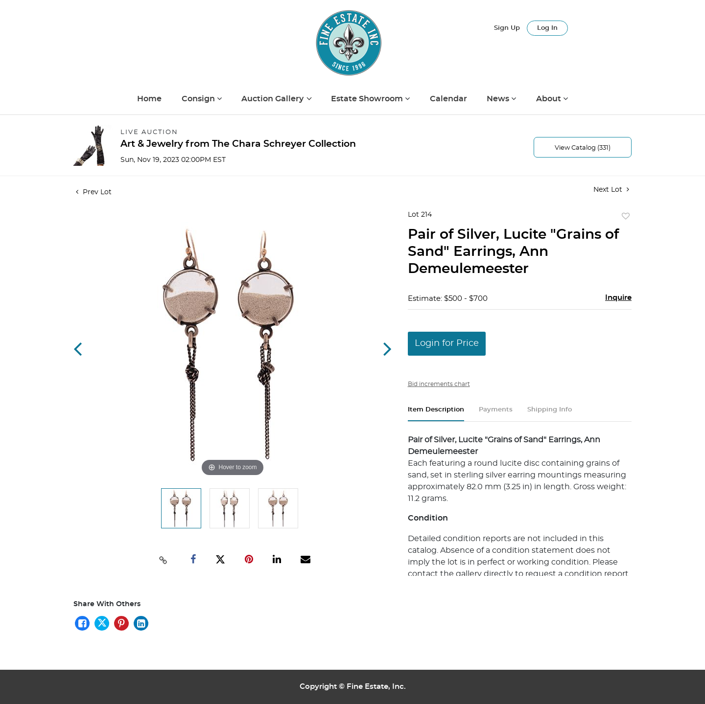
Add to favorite (626, 217)
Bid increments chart (439, 384)
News (499, 99)
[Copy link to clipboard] (163, 559)
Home (149, 99)
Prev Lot (94, 192)
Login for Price (447, 343)
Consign (199, 99)
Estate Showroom (368, 99)
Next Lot (611, 189)
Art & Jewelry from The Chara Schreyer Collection (238, 144)
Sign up (507, 28)
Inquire (618, 297)
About (549, 99)
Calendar (448, 99)
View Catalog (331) (583, 148)
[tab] (436, 413)
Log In (547, 28)
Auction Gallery (273, 99)
